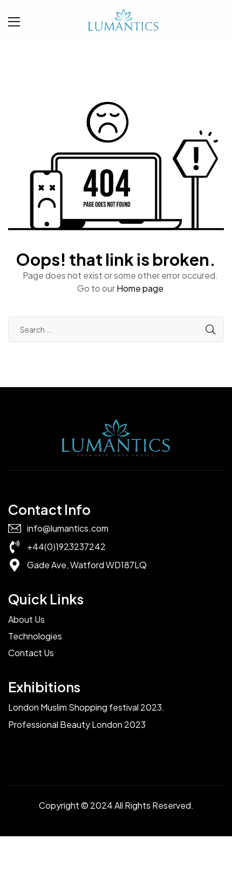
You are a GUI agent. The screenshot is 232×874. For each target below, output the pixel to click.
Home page (140, 288)
